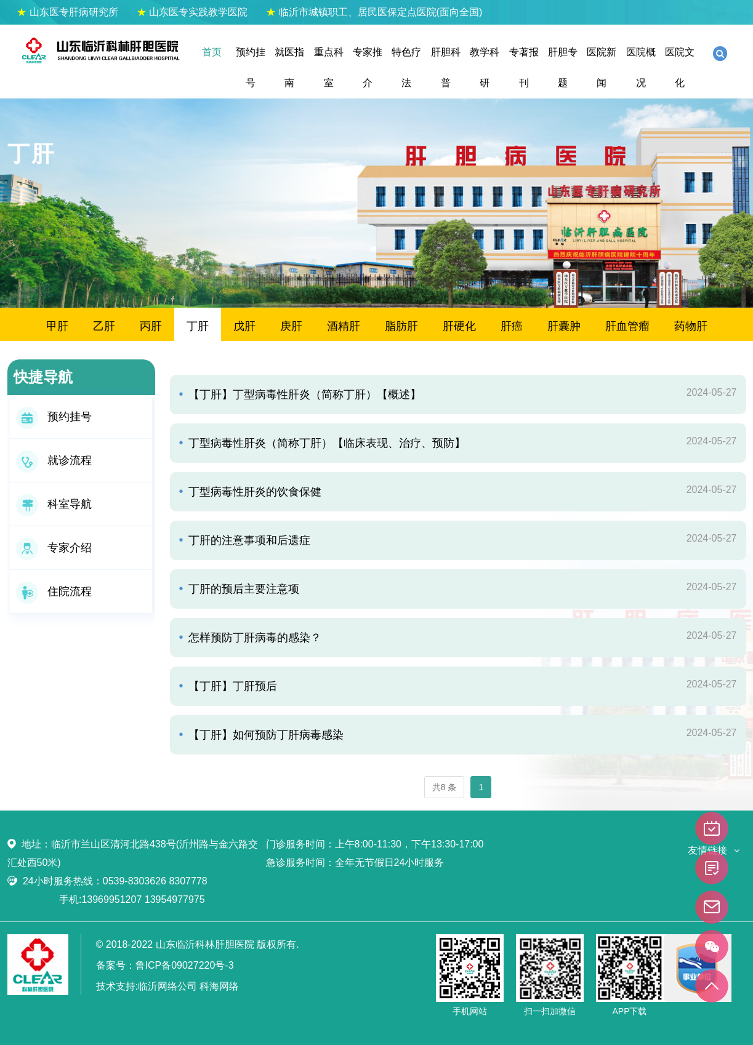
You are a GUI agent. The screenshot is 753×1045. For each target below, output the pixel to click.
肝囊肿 (564, 326)
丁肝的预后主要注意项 (242, 589)
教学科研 (484, 67)
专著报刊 (524, 67)
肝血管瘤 (627, 326)
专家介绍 (54, 548)
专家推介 (367, 67)
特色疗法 (406, 67)
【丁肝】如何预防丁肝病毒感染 (264, 735)
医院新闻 (601, 67)
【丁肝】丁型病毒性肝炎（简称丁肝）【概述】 (303, 394)
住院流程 (54, 591)
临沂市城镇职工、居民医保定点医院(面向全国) (374, 12)
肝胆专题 (563, 67)
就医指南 (289, 67)
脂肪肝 (401, 326)
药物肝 (690, 326)
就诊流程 (54, 460)
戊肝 (244, 326)
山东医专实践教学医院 (192, 12)
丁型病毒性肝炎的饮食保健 (253, 492)
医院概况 (641, 67)
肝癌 (512, 326)
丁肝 (198, 326)
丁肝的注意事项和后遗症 (247, 540)
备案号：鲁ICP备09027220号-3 (165, 965)
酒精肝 (343, 326)
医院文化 (680, 67)
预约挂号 (250, 67)
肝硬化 (459, 326)
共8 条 (444, 787)
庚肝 (291, 326)
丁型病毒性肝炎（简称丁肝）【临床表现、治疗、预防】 (325, 443)
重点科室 (329, 67)
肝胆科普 (446, 67)
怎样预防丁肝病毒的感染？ (253, 637)
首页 (212, 52)
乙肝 (104, 326)
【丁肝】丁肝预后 (231, 686)
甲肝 (57, 326)
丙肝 (151, 326)
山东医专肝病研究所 (67, 12)
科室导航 (54, 504)
